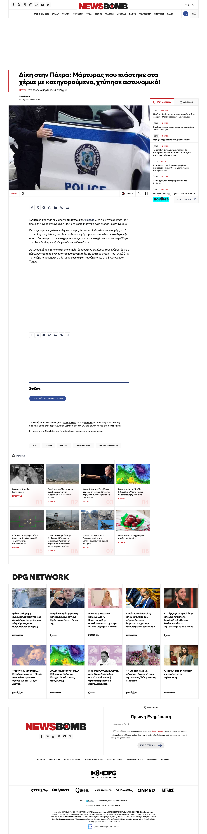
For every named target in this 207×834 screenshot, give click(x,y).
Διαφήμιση (165, 759)
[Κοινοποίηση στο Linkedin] (55, 207)
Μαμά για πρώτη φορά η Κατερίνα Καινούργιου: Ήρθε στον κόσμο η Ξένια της (64, 618)
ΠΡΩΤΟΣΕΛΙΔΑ (145, 14)
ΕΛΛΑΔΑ (55, 14)
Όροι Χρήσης (54, 759)
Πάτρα (23, 90)
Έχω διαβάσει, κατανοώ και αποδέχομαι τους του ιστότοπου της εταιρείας (150, 731)
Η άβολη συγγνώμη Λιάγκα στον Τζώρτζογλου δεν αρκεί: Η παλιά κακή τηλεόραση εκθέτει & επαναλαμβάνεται (103, 677)
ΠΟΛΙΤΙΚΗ (66, 14)
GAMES (170, 14)
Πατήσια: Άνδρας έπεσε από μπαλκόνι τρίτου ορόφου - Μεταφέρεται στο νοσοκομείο (174, 115)
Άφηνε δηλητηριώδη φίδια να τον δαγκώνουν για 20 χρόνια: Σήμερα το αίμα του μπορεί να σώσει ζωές (96, 493)
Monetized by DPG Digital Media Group (112, 801)
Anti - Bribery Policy (134, 759)
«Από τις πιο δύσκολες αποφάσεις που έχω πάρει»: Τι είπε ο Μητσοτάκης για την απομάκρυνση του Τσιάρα (140, 620)
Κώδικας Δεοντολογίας (94, 759)
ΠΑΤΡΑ (34, 446)
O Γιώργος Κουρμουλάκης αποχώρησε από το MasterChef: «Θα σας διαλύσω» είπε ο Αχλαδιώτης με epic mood (178, 620)
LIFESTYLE (121, 14)
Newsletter (50, 431)
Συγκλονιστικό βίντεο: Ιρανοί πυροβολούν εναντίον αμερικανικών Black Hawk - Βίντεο (60, 493)
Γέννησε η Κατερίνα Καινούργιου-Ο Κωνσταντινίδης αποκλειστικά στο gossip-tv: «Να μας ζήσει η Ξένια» (102, 620)
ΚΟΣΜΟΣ (98, 14)
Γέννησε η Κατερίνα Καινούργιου (21, 490)
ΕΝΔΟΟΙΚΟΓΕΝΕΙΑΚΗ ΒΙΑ (108, 446)
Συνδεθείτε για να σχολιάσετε (47, 398)
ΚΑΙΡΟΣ (132, 14)
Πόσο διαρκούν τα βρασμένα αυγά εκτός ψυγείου (131, 537)
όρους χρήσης (157, 731)
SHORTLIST (159, 14)
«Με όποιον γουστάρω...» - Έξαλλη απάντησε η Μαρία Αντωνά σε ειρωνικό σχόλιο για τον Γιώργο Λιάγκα (27, 677)
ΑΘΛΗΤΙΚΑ (109, 14)
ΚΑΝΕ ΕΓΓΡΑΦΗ (151, 745)
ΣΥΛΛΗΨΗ (48, 446)
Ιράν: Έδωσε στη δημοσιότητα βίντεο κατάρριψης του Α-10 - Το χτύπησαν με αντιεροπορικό (25, 539)
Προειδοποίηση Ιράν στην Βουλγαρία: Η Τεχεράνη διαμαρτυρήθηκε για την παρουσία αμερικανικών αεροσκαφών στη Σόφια (59, 541)
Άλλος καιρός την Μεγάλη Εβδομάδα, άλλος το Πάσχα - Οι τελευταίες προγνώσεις (131, 492)
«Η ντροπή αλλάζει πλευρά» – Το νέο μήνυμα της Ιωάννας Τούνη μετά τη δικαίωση (141, 675)
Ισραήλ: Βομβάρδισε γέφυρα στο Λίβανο (171, 139)
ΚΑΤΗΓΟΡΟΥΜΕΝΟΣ (83, 446)
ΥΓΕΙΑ (88, 14)
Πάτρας (89, 220)
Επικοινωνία (152, 759)
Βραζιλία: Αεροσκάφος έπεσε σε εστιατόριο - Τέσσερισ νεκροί (174, 128)
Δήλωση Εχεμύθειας (72, 759)
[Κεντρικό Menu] (194, 14)
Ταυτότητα (41, 759)
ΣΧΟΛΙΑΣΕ (127, 193)
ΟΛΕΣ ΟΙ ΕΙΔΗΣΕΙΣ (41, 14)
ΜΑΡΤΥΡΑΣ (64, 446)
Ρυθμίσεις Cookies (114, 759)
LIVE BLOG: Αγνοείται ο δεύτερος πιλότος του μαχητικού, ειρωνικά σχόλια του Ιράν (95, 539)
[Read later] (146, 193)
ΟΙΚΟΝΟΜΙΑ (78, 14)
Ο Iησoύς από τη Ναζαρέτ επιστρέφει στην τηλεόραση (178, 674)
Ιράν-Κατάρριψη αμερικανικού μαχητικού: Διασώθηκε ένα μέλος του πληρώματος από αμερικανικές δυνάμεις (26, 620)
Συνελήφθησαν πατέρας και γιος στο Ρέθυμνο (170, 182)
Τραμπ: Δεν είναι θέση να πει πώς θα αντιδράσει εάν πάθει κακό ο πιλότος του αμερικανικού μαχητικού (172, 152)
